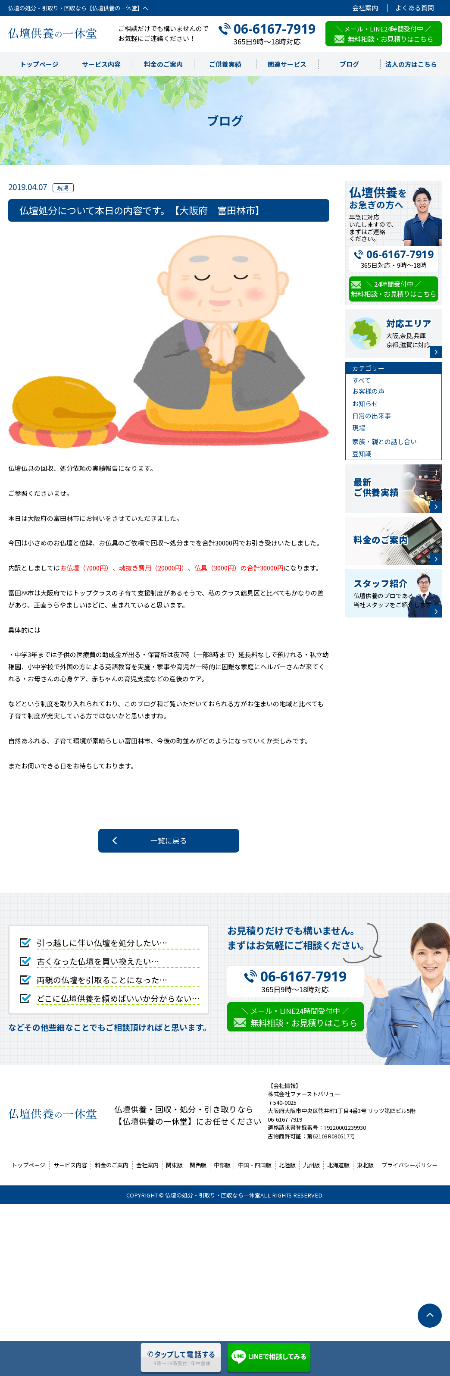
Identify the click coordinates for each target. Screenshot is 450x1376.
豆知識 (362, 453)
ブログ (349, 64)
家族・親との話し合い (384, 441)
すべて (361, 380)
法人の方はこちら (411, 64)
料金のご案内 (163, 64)
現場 (358, 427)
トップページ (39, 64)
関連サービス (287, 64)
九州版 (311, 1165)
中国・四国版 (255, 1165)
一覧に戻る (168, 840)
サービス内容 (101, 64)
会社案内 (365, 8)
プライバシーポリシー (409, 1165)
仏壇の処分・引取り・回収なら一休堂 (212, 1195)
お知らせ (365, 403)
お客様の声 (368, 390)
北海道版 (338, 1165)
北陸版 (287, 1165)
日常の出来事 (371, 415)
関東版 (174, 1165)
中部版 (222, 1165)
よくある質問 (414, 8)
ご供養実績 (225, 64)
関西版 (198, 1165)
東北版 (365, 1165)
